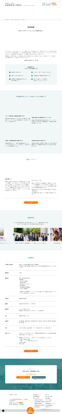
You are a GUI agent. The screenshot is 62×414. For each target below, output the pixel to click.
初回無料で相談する (22, 377)
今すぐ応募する (30, 202)
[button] (14, 234)
